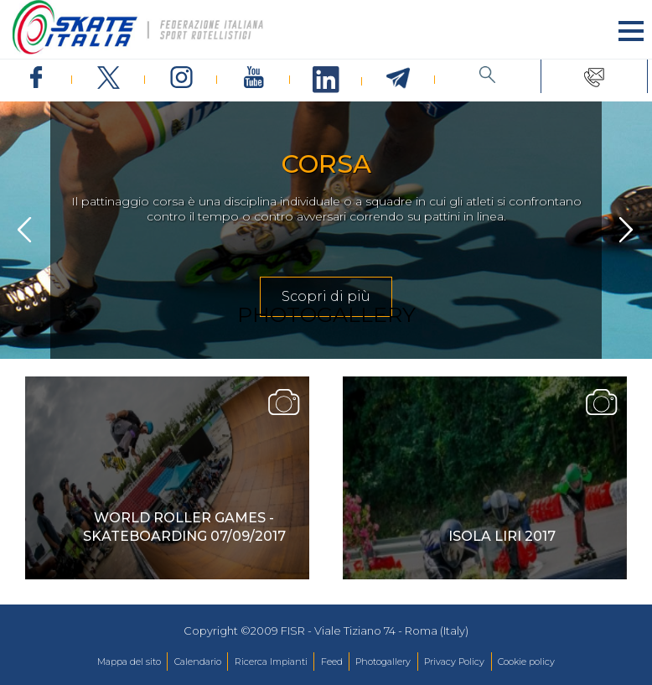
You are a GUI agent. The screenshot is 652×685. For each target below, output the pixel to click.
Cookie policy (526, 661)
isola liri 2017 (502, 536)
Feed (332, 661)
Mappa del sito (129, 661)
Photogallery (383, 661)
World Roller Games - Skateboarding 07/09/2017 (184, 527)
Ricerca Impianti (271, 661)
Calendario (197, 661)
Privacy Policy (454, 661)
